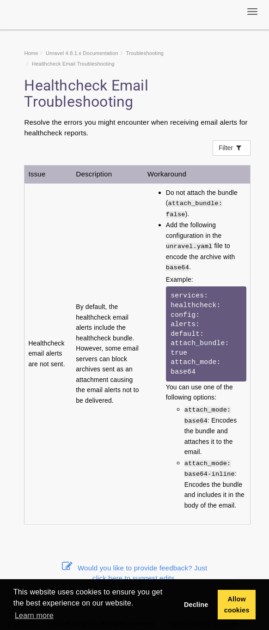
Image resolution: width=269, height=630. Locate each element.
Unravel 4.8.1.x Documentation (82, 53)
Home (31, 53)
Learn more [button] (34, 615)
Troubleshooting (144, 53)
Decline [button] (196, 604)
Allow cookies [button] (237, 604)
